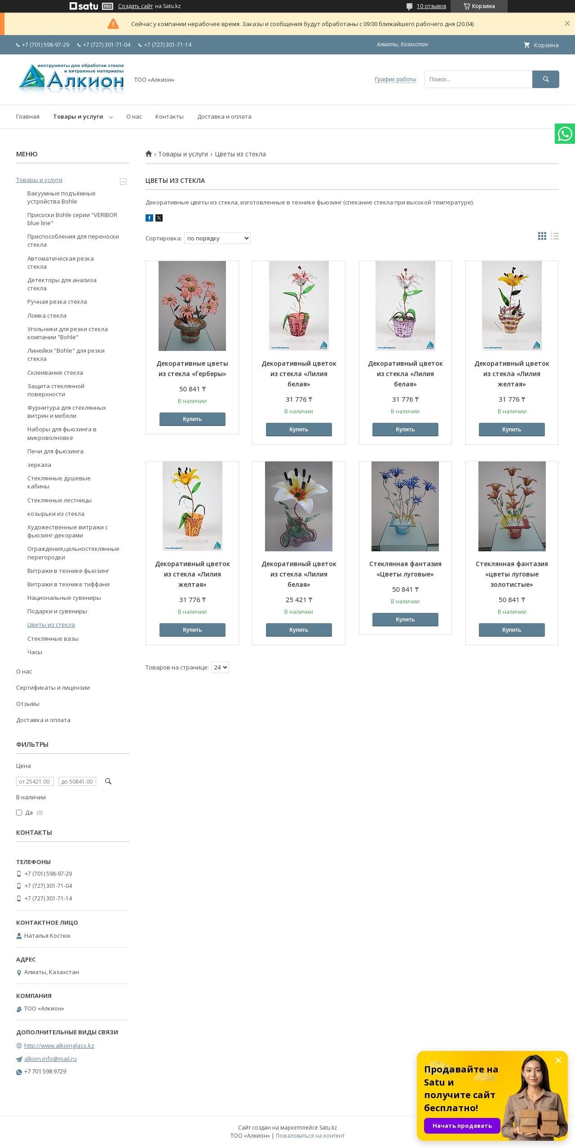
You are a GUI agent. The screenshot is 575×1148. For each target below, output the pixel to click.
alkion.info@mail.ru (50, 1058)
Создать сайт (135, 6)
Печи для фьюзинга (55, 451)
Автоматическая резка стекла (60, 262)
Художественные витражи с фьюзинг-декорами (67, 531)
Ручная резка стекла (57, 301)
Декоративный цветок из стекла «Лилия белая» (298, 373)
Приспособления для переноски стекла (73, 240)
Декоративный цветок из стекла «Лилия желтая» (511, 373)
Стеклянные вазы (53, 638)
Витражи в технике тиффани (68, 584)
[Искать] (545, 79)
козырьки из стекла (55, 514)
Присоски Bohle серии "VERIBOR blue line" (72, 219)
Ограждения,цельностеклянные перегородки (73, 553)
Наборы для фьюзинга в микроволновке (62, 433)
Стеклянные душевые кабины (59, 482)
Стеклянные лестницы (59, 500)
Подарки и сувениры (57, 611)
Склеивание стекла (55, 372)
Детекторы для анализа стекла (62, 284)
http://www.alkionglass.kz (59, 1045)
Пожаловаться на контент (310, 1135)
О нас (134, 116)
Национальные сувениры (64, 598)
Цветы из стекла (51, 625)
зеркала (39, 465)
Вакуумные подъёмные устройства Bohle (61, 197)
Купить (192, 419)
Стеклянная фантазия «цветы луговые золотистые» (512, 574)
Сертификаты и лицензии (53, 687)
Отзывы (28, 704)
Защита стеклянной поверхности (55, 390)
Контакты (169, 116)
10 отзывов (431, 6)
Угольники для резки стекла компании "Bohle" (67, 333)
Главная (28, 116)
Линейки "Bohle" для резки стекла (66, 354)
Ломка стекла (46, 315)
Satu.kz (328, 1127)
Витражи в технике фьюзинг (68, 571)
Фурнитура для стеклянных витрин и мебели (66, 411)
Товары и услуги (78, 116)
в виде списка (555, 238)
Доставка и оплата (224, 116)
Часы (34, 652)
